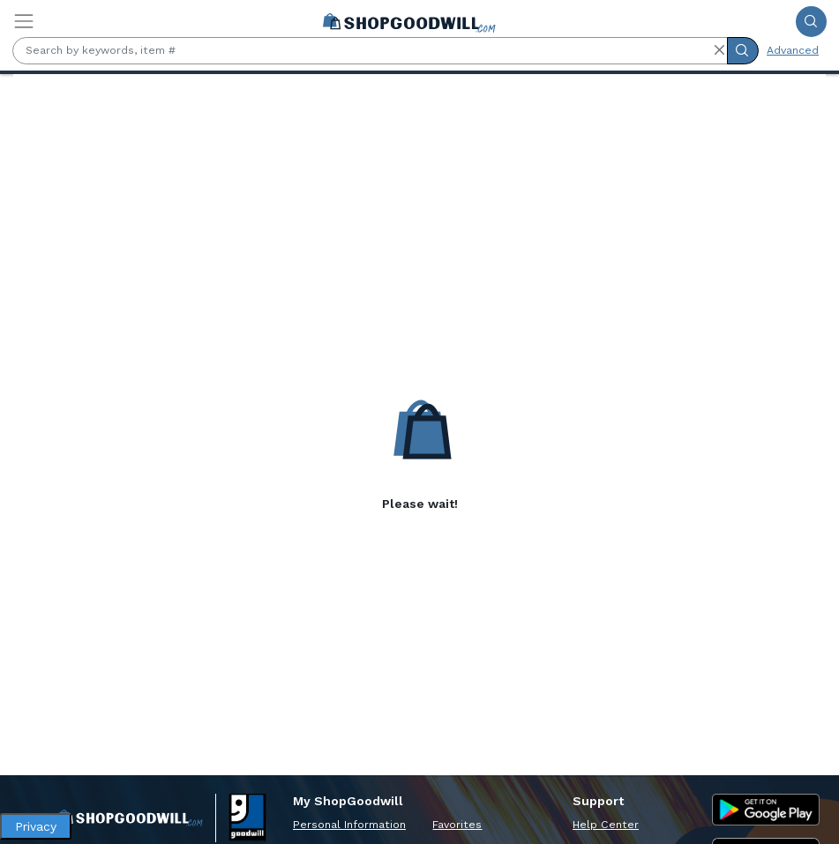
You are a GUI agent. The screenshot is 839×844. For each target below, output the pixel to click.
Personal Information (349, 824)
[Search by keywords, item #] (370, 50)
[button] (719, 50)
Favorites (457, 824)
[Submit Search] (811, 21)
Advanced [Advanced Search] (793, 50)
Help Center (606, 824)
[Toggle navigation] (23, 21)
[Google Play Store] (765, 809)
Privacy (35, 826)
